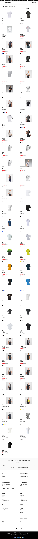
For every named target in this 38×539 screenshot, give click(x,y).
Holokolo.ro (30, 533)
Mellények (21, 504)
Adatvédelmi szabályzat (23, 485)
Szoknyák (21, 508)
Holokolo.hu (26, 533)
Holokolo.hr (21, 534)
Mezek (3, 496)
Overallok (3, 509)
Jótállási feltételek (4, 485)
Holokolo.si (34, 533)
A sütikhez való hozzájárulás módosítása (8, 488)
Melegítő (3, 504)
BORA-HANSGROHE (23, 518)
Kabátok (3, 499)
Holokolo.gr (25, 534)
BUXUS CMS (8, 533)
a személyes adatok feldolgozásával (23, 467)
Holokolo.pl (22, 533)
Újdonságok (3, 495)
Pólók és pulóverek (5, 508)
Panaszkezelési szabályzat (6, 484)
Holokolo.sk (14, 533)
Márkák (3, 522)
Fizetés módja (22, 475)
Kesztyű (3, 501)
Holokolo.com (13, 534)
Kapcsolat (3, 476)
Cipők (3, 521)
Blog (2, 475)
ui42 (11, 533)
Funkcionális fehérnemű (5, 500)
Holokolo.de (17, 534)
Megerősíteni (34, 465)
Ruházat (3, 518)
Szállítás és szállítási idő (24, 476)
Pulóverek (21, 505)
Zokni (3, 503)
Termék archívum (4, 477)
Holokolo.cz (18, 533)
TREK (21, 521)
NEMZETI (21, 522)
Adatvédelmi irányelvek (23, 484)
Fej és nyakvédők (4, 505)
